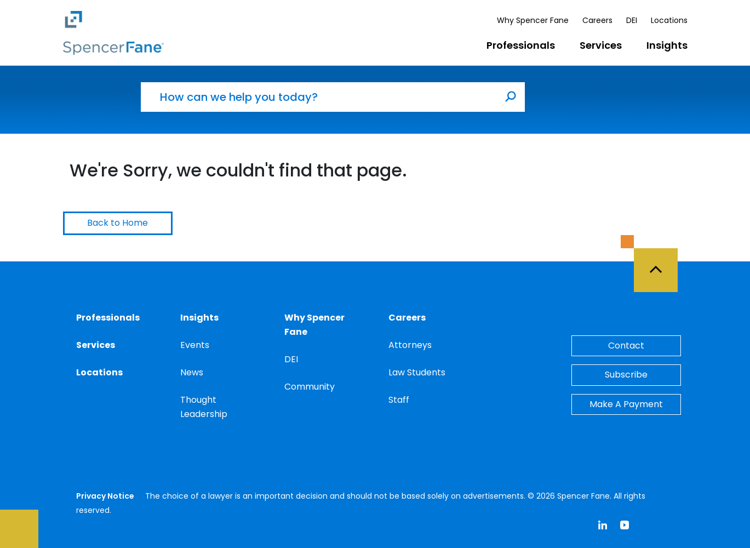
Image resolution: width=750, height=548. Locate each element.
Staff (398, 399)
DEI (631, 20)
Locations (669, 20)
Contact (626, 345)
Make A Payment (626, 404)
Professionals (520, 45)
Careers (597, 20)
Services (601, 45)
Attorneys (410, 345)
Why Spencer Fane (533, 20)
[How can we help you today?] (319, 97)
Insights (667, 45)
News (191, 372)
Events (194, 345)
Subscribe (626, 374)
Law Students (416, 372)
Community (309, 386)
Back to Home (117, 222)
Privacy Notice (105, 495)
